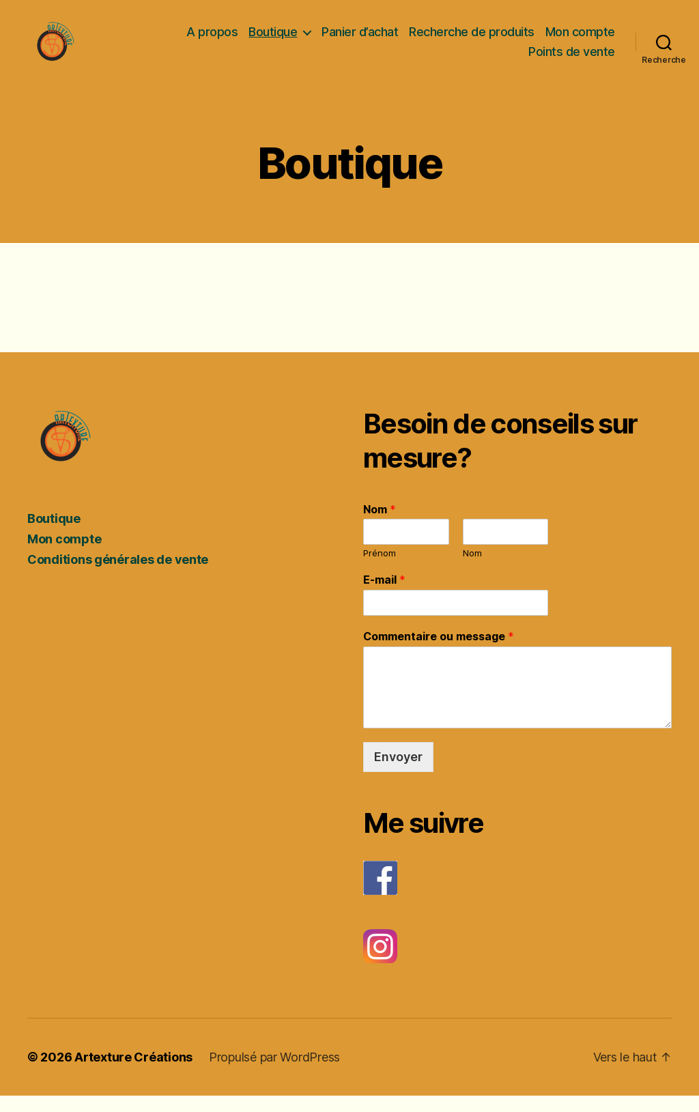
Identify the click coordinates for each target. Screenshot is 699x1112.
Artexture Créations (133, 1073)
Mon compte (580, 39)
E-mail (384, 596)
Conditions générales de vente (117, 575)
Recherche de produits (471, 39)
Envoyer (398, 772)
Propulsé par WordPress (274, 1073)
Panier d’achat (360, 39)
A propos (212, 39)
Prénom (379, 569)
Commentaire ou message (438, 652)
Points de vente (571, 60)
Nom (379, 525)
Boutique (272, 39)
